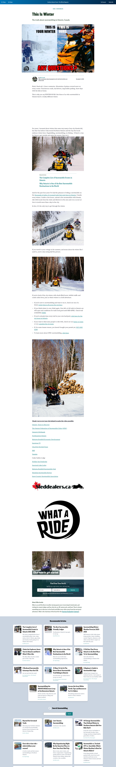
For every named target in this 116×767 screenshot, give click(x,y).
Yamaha (34, 454)
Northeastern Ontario (39, 436)
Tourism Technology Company (70, 612)
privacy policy (70, 593)
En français (103, 2)
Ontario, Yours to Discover (40, 425)
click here (65, 333)
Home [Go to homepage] (11, 2)
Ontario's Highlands (38, 432)
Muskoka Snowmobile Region (42, 473)
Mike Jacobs (42, 77)
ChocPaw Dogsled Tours (40, 447)
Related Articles (43, 175)
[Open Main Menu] (4, 2)
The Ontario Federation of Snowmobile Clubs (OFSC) (49, 428)
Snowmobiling (59, 9)
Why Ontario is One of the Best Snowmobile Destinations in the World (56, 184)
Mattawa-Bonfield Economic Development (46, 439)
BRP (33, 450)
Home (54, 9)
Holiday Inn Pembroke (39, 462)
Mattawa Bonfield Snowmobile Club (44, 469)
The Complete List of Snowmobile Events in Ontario (56, 179)
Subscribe (111, 2)
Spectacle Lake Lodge (39, 465)
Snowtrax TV (36, 443)
